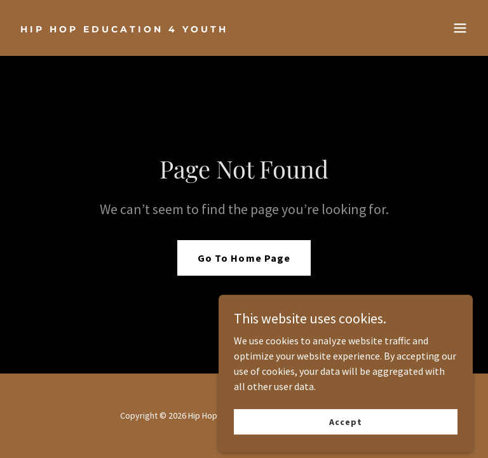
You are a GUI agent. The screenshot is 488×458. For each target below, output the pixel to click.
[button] (460, 28)
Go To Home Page (244, 258)
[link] (124, 28)
